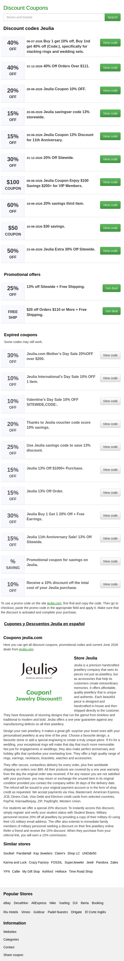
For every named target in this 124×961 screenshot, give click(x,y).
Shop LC (74, 853)
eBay (7, 903)
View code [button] (110, 42)
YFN (6, 871)
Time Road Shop (81, 871)
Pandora (102, 862)
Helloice (61, 871)
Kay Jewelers (42, 853)
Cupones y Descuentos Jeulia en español (44, 624)
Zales (114, 862)
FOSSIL (56, 862)
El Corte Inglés (95, 912)
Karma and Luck (15, 862)
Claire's (60, 853)
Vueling (64, 903)
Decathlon (21, 903)
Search (113, 17)
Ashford (47, 871)
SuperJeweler (74, 862)
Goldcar (39, 912)
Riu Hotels (10, 912)
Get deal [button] (112, 288)
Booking (98, 903)
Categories (11, 939)
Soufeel (8, 853)
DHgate (76, 912)
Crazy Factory (39, 862)
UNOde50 (89, 853)
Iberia (85, 903)
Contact (8, 947)
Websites (9, 932)
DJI (75, 903)
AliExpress (38, 903)
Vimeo (25, 912)
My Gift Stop (31, 871)
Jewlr (90, 862)
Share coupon (13, 955)
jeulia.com (54, 603)
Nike (53, 903)
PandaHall (23, 853)
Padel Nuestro (58, 912)
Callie (16, 871)
